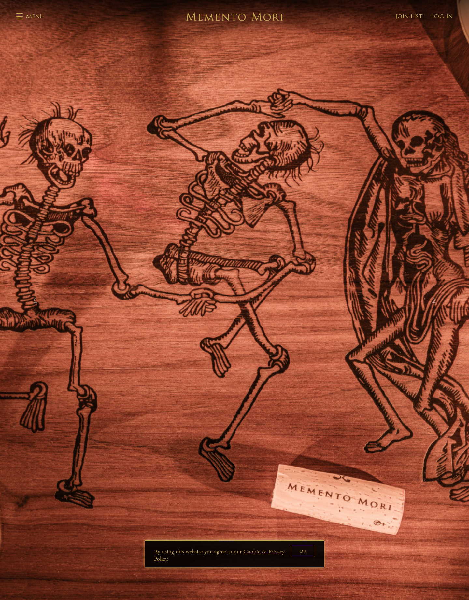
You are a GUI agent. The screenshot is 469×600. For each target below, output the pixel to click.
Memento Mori (234, 16)
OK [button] (303, 551)
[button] (30, 16)
